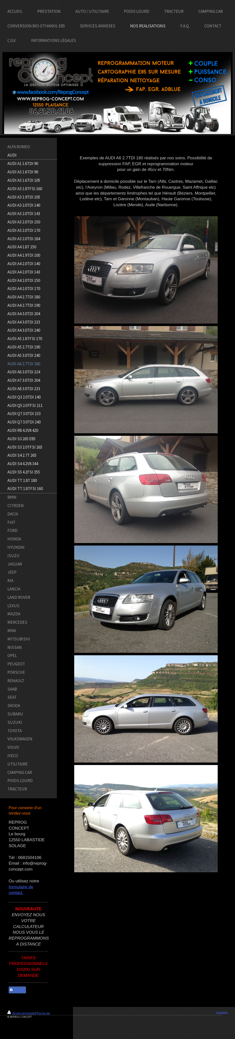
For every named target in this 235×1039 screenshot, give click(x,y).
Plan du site (43, 1013)
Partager (17, 990)
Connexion (222, 1012)
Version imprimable (21, 1013)
